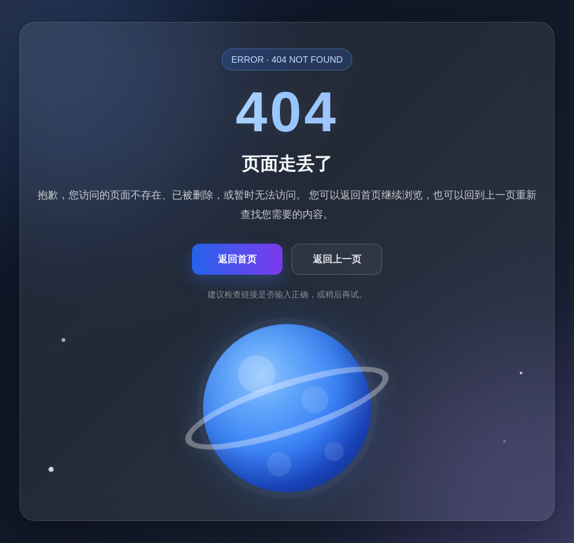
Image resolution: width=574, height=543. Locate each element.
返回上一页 (337, 258)
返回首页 (237, 258)
